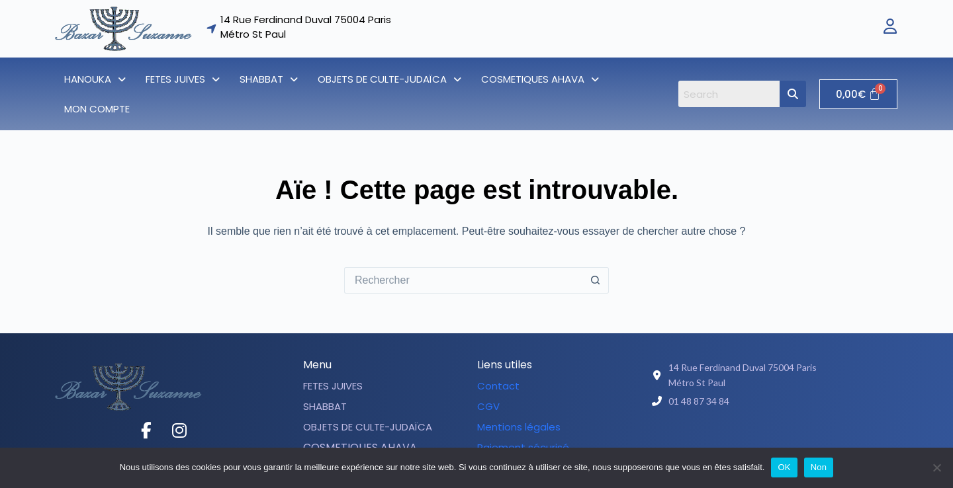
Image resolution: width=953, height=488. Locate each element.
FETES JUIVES (183, 79)
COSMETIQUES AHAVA (540, 79)
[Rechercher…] (463, 280)
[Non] (936, 467)
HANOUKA (95, 79)
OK (784, 467)
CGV (488, 406)
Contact (498, 386)
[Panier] (858, 94)
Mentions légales (519, 427)
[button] (95, 79)
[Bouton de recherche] (595, 280)
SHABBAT (269, 79)
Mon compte (97, 109)
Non (819, 467)
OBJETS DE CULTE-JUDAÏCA (389, 79)
